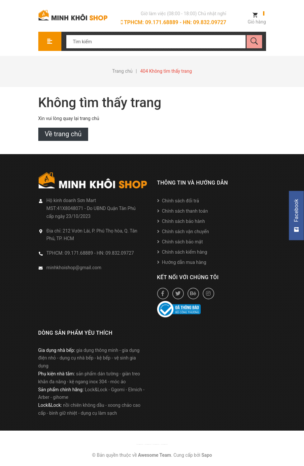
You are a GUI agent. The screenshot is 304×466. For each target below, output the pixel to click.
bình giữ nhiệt (63, 413)
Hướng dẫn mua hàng (184, 262)
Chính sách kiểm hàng (184, 252)
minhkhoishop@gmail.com (74, 267)
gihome (60, 397)
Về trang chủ (63, 134)
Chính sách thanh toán (185, 211)
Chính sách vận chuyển (185, 231)
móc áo (118, 381)
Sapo (206, 455)
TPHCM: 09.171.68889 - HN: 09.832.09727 (173, 22)
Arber (44, 397)
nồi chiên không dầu (83, 405)
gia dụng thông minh (97, 350)
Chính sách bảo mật (182, 241)
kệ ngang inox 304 (88, 381)
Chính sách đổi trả (180, 200)
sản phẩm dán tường (97, 373)
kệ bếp (104, 357)
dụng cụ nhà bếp (76, 357)
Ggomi (117, 389)
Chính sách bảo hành (183, 221)
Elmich (135, 389)
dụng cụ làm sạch (99, 413)
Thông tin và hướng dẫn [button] (192, 183)
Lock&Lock (96, 389)
